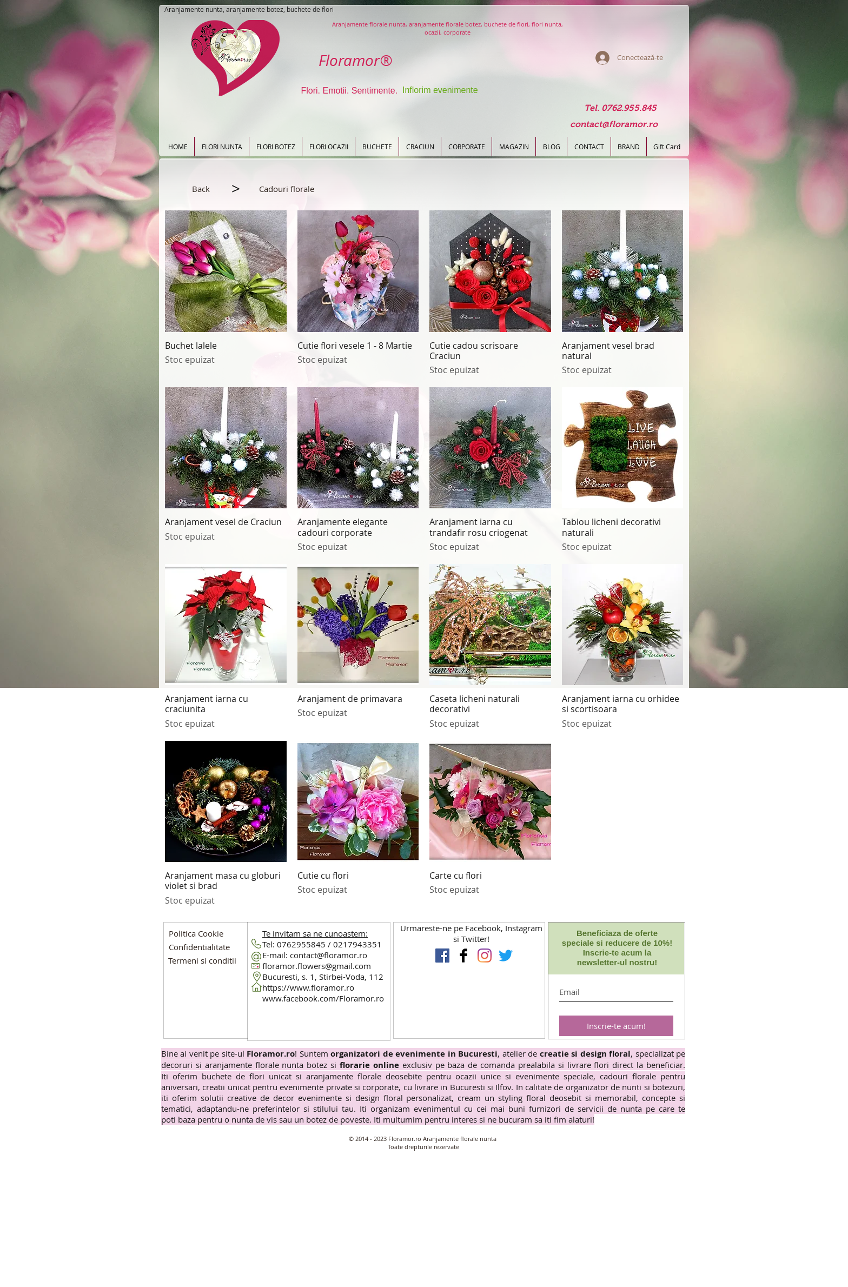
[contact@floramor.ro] (613, 124)
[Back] (200, 188)
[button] (286, 188)
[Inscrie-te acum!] (616, 1026)
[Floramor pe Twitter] (506, 955)
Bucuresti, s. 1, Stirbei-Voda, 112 (322, 976)
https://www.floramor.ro (308, 987)
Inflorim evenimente (440, 90)
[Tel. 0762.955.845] (620, 108)
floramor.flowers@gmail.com (316, 965)
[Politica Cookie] (196, 933)
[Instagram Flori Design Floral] (485, 955)
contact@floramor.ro (328, 955)
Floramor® (355, 60)
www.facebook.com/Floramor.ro (323, 998)
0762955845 (301, 944)
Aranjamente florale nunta (459, 1139)
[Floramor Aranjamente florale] (463, 955)
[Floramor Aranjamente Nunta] (442, 955)
